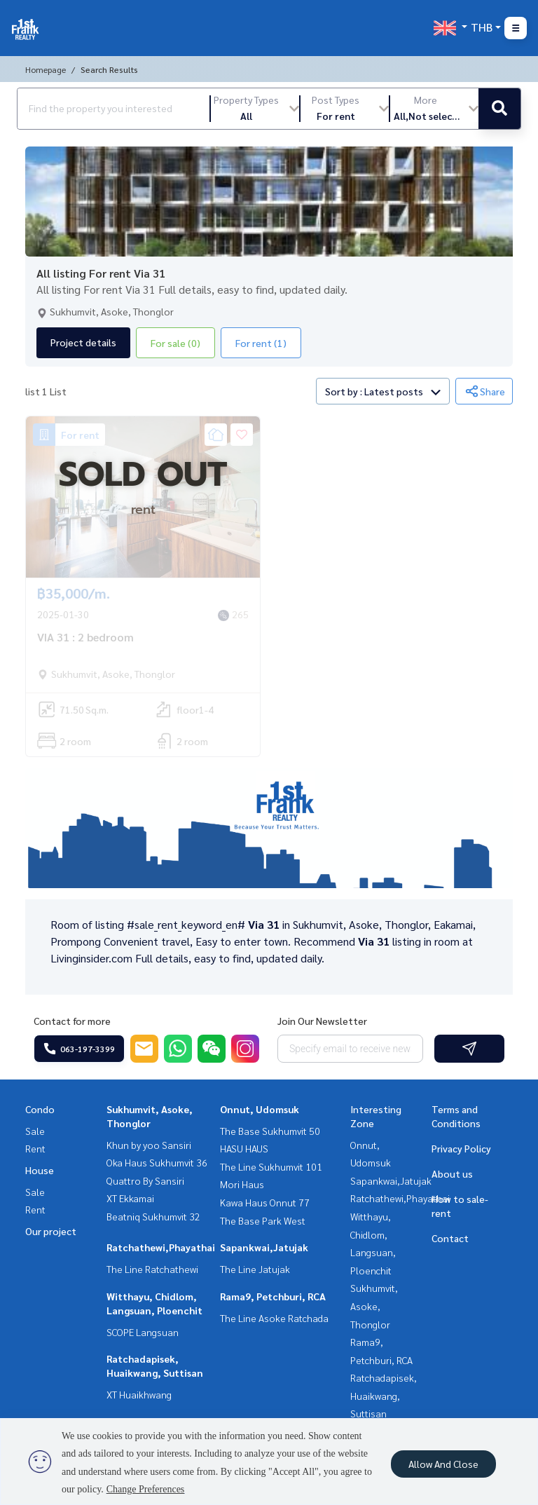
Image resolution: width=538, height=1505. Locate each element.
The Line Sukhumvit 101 (271, 1166)
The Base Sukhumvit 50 (270, 1130)
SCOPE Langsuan (142, 1332)
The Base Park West (262, 1220)
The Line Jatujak (255, 1268)
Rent (35, 1148)
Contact (450, 1238)
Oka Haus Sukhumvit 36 (156, 1162)
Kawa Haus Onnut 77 (265, 1202)
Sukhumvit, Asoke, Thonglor (374, 1305)
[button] (255, 108)
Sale (35, 1130)
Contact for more (72, 1020)
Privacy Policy (461, 1148)
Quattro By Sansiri (145, 1180)
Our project (50, 1231)
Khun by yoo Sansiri (148, 1144)
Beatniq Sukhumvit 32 (153, 1216)
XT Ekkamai (130, 1198)
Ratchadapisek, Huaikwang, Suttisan (383, 1395)
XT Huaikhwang (139, 1394)
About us (452, 1173)
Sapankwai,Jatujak (264, 1247)
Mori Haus (242, 1184)
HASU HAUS (244, 1148)
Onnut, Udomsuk (259, 1109)
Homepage (45, 69)
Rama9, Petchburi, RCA (273, 1296)
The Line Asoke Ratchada (274, 1318)
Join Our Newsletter (322, 1020)
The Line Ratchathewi (152, 1268)
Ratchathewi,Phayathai (160, 1247)
